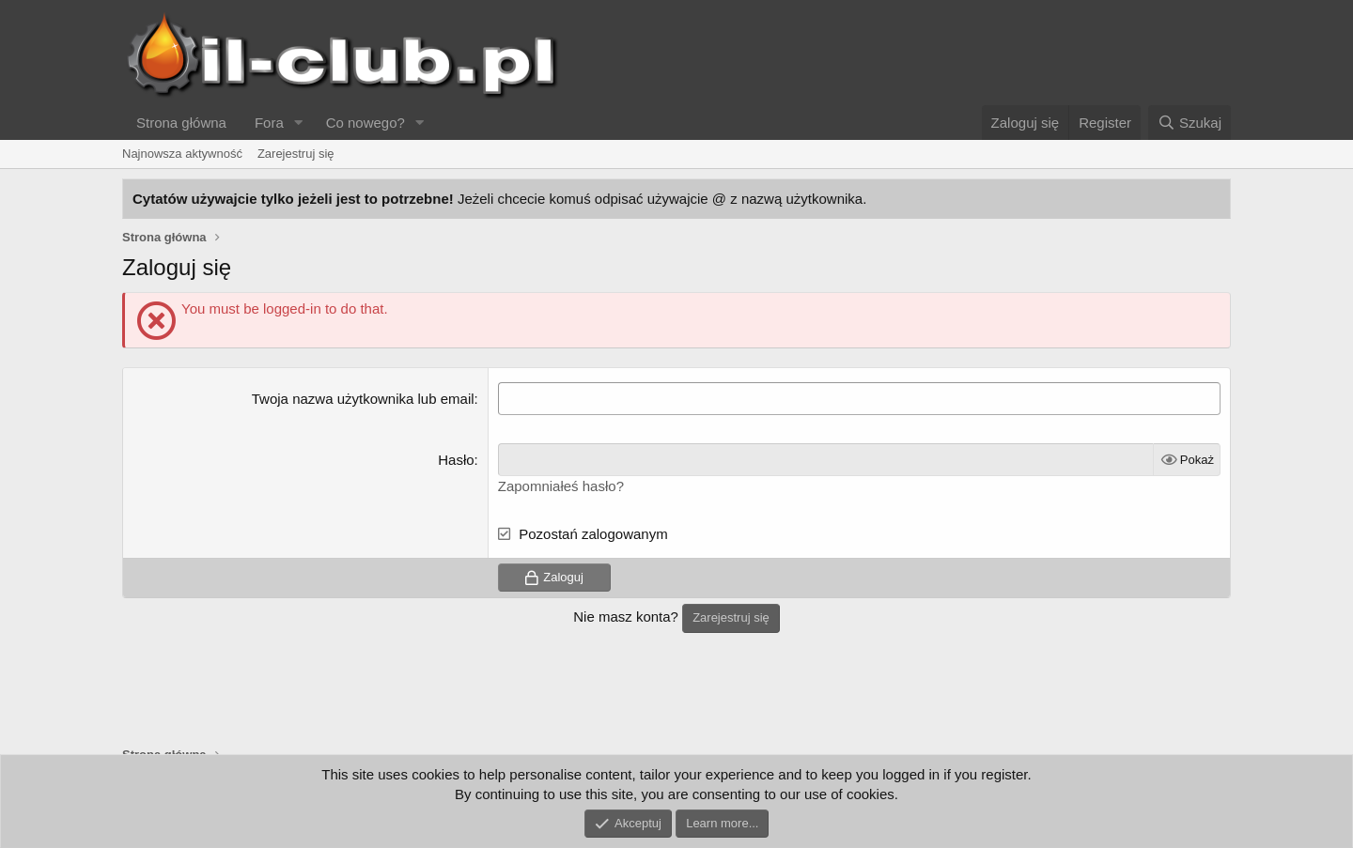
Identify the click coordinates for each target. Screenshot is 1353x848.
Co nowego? (365, 123)
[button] (299, 122)
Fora (269, 123)
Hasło (456, 460)
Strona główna (181, 123)
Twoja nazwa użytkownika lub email (363, 399)
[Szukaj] (1189, 122)
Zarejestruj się (295, 153)
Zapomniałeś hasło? (561, 486)
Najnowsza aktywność (182, 153)
